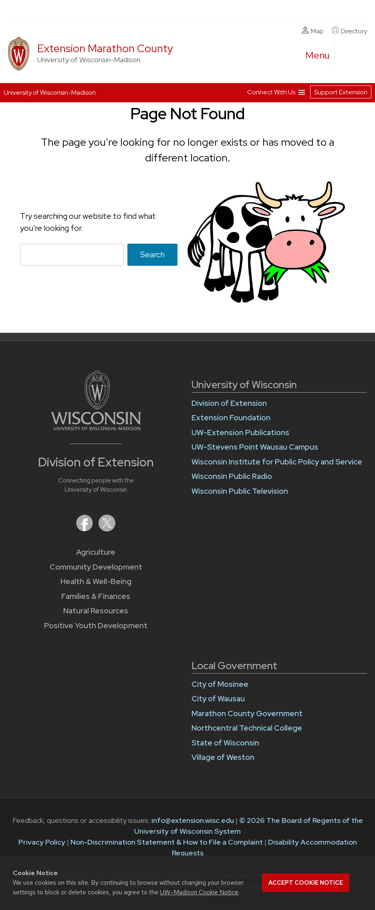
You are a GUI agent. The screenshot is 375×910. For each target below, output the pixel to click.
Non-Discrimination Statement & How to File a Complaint (167, 842)
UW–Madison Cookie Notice (199, 892)
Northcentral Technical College (247, 728)
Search (152, 254)
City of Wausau (218, 699)
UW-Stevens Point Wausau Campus (255, 447)
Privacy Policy (41, 842)
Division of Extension (229, 403)
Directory (349, 30)
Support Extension (340, 92)
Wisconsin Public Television (240, 491)
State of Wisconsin (225, 743)
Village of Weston (223, 757)
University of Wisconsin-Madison (50, 92)
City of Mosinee (220, 684)
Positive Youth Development (95, 626)
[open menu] (317, 55)
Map (313, 30)
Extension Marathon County (105, 48)
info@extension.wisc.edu (192, 820)
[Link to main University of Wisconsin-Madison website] (96, 428)
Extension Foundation (231, 418)
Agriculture (95, 552)
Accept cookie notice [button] (305, 883)
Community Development (96, 567)
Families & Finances (95, 596)
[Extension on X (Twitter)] (107, 529)
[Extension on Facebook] (85, 529)
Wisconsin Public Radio (232, 476)
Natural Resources (95, 611)
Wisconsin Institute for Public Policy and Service (277, 462)
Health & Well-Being (95, 581)
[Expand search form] (349, 56)
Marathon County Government (247, 713)
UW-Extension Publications (240, 433)
